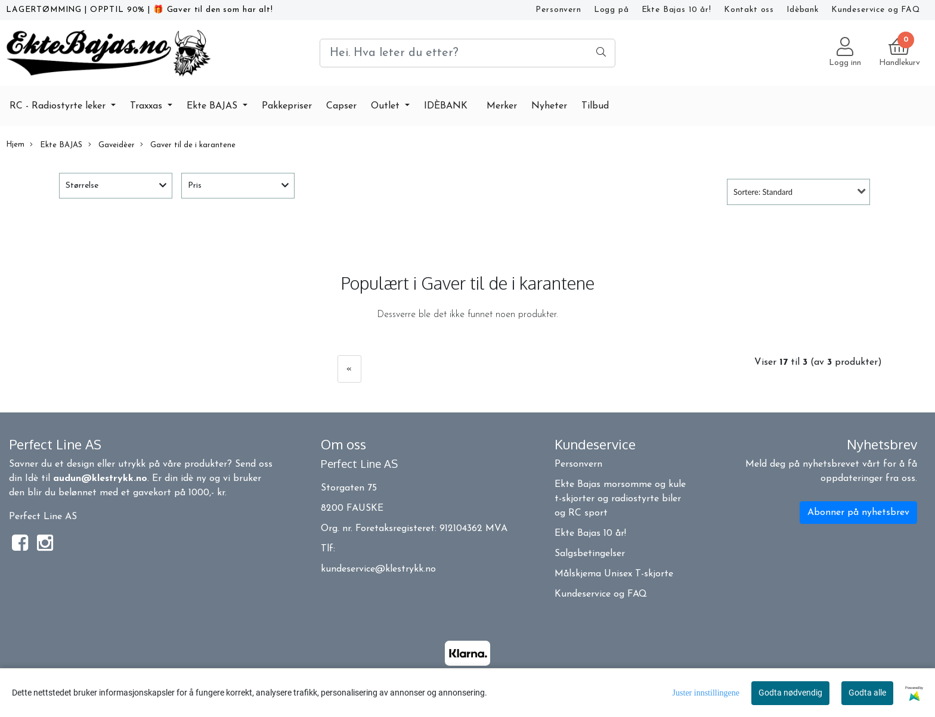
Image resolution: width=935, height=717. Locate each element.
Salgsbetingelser (590, 553)
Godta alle (867, 692)
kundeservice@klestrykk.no (378, 569)
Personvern (558, 10)
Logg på (611, 10)
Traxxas (147, 106)
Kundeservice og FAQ (875, 10)
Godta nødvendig (790, 692)
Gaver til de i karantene (188, 145)
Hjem (15, 144)
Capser (341, 106)
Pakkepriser (287, 106)
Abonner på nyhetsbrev (858, 512)
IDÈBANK (446, 106)
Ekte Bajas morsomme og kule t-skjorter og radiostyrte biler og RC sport (620, 499)
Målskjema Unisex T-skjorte (614, 574)
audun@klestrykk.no (100, 478)
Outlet (387, 106)
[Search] (467, 53)
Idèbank (803, 10)
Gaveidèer (111, 145)
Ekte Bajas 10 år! (676, 10)
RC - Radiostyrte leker (59, 106)
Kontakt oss (749, 10)
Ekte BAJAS (213, 106)
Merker (502, 106)
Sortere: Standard (762, 192)
